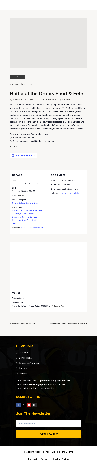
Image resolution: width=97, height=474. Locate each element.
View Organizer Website (69, 193)
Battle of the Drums (20, 210)
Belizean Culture (27, 214)
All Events (17, 77)
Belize (31, 210)
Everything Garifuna (20, 217)
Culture (22, 203)
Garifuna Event (32, 203)
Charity (15, 203)
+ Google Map (58, 306)
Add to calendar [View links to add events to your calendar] (24, 155)
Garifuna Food (25, 220)
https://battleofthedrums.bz (32, 228)
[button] (93, 4)
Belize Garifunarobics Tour (23, 324)
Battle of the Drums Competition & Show (68, 324)
